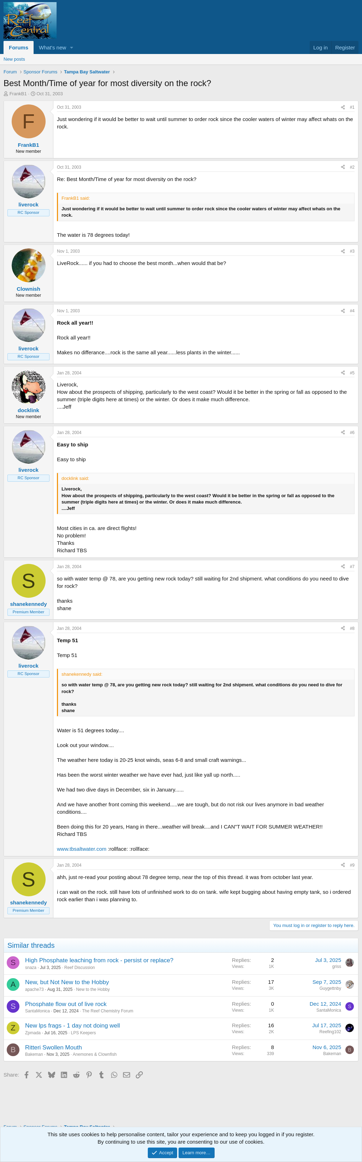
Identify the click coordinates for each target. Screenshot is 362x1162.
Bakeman (34, 1054)
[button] (72, 47)
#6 (352, 432)
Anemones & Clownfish (95, 1054)
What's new (52, 47)
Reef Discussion (79, 967)
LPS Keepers (83, 1032)
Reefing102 (330, 1031)
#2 (352, 167)
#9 (352, 865)
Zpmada (33, 1032)
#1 (352, 107)
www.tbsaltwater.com (81, 849)
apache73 (34, 989)
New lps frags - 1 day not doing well (72, 1025)
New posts (14, 59)
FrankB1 (18, 93)
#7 (352, 566)
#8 (352, 628)
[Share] (343, 107)
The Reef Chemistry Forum (107, 1011)
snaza (30, 967)
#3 (352, 251)
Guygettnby (330, 988)
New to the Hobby (93, 989)
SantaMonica (37, 1011)
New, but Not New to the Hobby (67, 982)
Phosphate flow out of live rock (66, 1004)
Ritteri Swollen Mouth (53, 1047)
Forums (18, 47)
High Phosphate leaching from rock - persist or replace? (99, 960)
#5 (352, 373)
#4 (352, 310)
